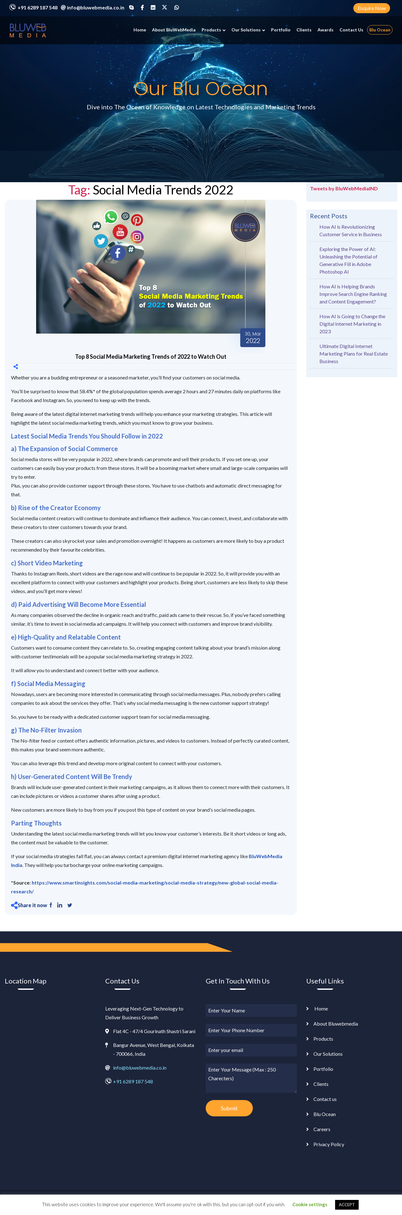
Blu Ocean (379, 29)
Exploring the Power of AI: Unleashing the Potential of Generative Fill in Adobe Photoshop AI (348, 260)
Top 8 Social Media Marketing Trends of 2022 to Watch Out (150, 356)
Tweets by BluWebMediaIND (344, 188)
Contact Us (351, 29)
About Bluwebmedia (335, 1024)
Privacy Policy (328, 1144)
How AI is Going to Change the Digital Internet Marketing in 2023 (352, 323)
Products (211, 29)
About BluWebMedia (174, 29)
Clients (304, 29)
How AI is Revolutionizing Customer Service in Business (350, 230)
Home (139, 29)
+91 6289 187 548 (37, 7)
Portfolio (281, 29)
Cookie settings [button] (309, 1204)
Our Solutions (246, 29)
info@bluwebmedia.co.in (95, 7)
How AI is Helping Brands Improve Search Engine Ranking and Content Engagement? (353, 293)
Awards (326, 29)
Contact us (325, 1099)
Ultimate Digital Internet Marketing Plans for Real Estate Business (353, 353)
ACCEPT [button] (347, 1204)
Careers (321, 1129)
